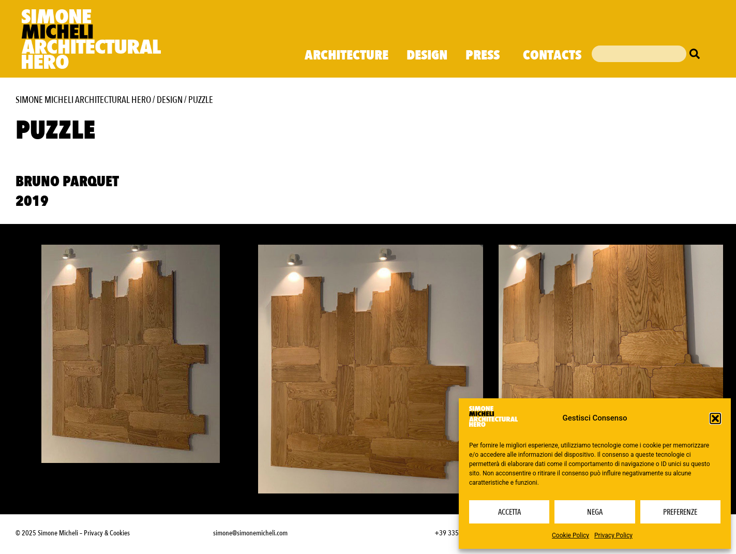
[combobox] (639, 54)
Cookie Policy (570, 535)
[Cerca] (697, 54)
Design (427, 55)
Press (485, 55)
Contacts (552, 55)
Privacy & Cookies (107, 533)
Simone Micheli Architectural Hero (83, 100)
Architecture (346, 55)
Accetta (509, 512)
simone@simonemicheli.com (250, 533)
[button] (715, 418)
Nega (595, 512)
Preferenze (680, 512)
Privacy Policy (613, 535)
